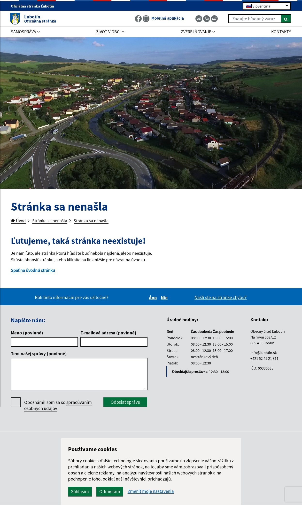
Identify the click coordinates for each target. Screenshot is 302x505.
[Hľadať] (285, 19)
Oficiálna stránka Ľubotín (34, 6)
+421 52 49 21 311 (264, 359)
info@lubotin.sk (263, 353)
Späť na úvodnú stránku (34, 271)
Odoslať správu (125, 403)
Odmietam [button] (124, 491)
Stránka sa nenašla (51, 221)
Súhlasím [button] (95, 491)
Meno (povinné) (27, 334)
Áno (153, 298)
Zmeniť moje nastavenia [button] (165, 491)
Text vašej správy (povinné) (39, 354)
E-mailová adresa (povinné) (108, 334)
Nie (165, 298)
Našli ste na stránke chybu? (220, 298)
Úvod (18, 221)
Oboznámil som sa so (58, 406)
